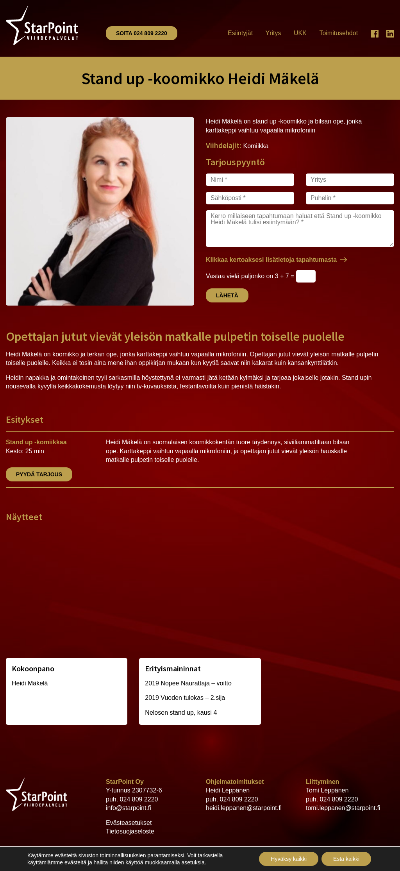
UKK (300, 33)
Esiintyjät (240, 33)
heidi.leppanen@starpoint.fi (244, 808)
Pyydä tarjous (39, 474)
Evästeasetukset (129, 822)
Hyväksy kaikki (289, 859)
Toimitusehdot (338, 33)
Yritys (273, 33)
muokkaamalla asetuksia (174, 862)
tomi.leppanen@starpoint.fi (343, 808)
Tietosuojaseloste (130, 831)
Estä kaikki (346, 859)
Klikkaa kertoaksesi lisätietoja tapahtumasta (271, 259)
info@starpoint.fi (128, 808)
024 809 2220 (139, 799)
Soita (141, 33)
